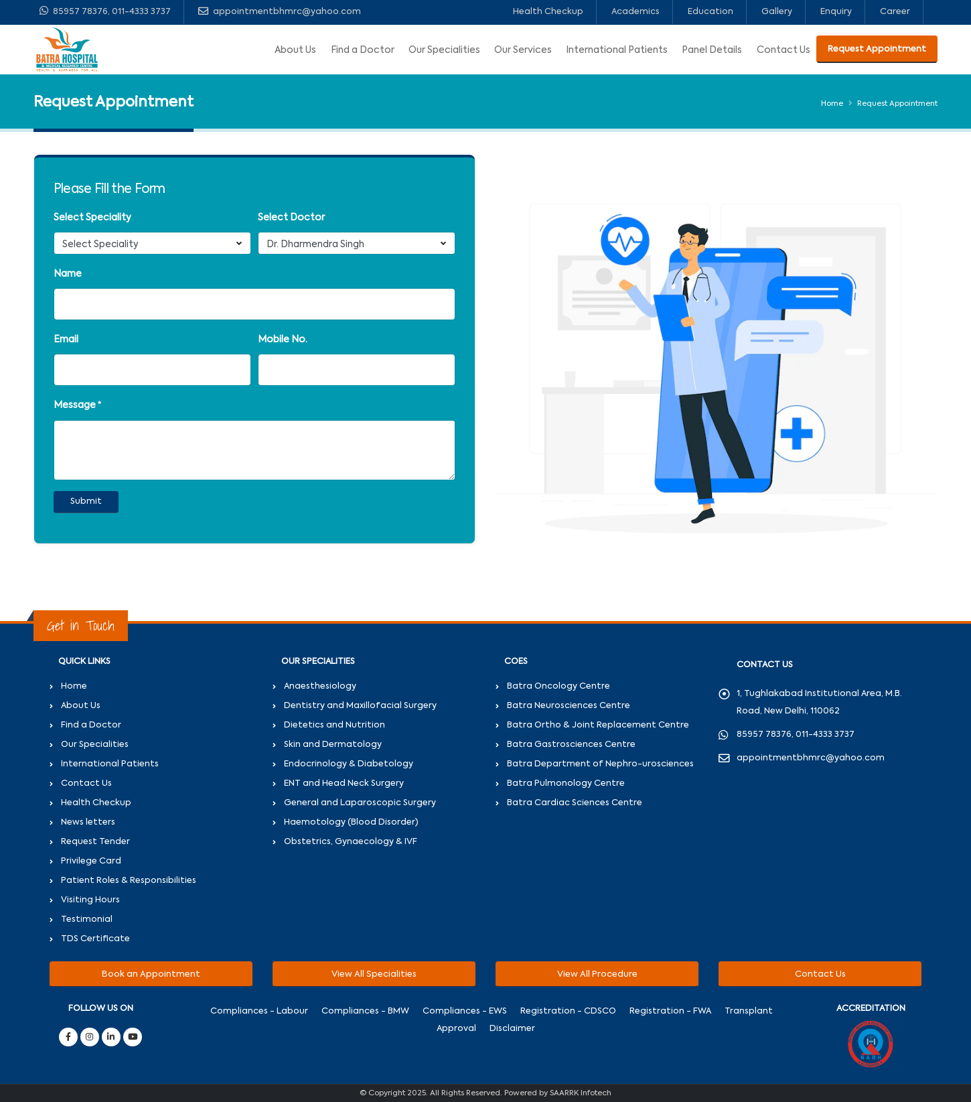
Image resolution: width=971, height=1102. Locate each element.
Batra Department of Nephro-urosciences (600, 764)
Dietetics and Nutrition (334, 725)
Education (710, 11)
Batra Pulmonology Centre (566, 783)
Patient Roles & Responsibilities (128, 880)
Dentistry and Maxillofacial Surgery (360, 705)
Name (68, 274)
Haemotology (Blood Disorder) (351, 822)
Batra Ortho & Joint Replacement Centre (598, 725)
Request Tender (95, 841)
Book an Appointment (151, 974)
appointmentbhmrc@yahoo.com (279, 11)
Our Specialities (444, 50)
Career (895, 11)
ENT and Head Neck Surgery (344, 783)
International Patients (617, 50)
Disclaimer (512, 1028)
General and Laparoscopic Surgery (360, 803)
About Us (295, 50)
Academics (635, 11)
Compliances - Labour (259, 1011)
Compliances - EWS (465, 1011)
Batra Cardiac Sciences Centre (574, 803)
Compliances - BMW (365, 1011)
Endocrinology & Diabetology (348, 764)
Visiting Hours (90, 900)
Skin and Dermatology (333, 744)
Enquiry (836, 11)
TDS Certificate (95, 939)
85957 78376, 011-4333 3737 (105, 10)
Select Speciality (92, 217)
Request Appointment (877, 49)
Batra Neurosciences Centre (568, 705)
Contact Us (783, 50)
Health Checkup (548, 11)
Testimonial (87, 919)
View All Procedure (597, 974)
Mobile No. (282, 339)
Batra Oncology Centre (558, 686)
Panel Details (712, 50)
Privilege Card (91, 861)
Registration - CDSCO (568, 1011)
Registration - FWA (670, 1011)
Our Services (523, 50)
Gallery (776, 11)
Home (832, 104)
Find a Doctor (362, 50)
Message (75, 405)
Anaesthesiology (320, 686)
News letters (88, 822)
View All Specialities (374, 974)
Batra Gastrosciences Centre (571, 744)
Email (66, 339)
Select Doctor (291, 217)
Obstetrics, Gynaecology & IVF (350, 841)
